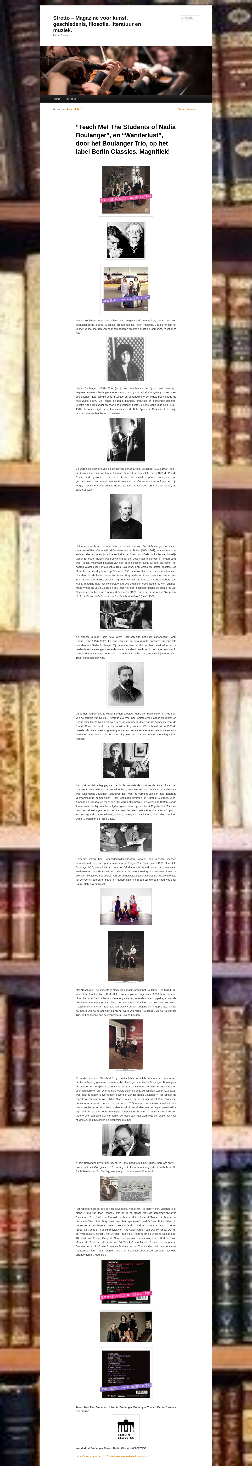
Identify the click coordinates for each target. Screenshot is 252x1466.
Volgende (193, 109)
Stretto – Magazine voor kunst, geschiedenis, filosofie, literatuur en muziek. (97, 24)
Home (57, 99)
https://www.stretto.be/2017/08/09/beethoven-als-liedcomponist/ (112, 1456)
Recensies (70, 99)
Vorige (180, 109)
